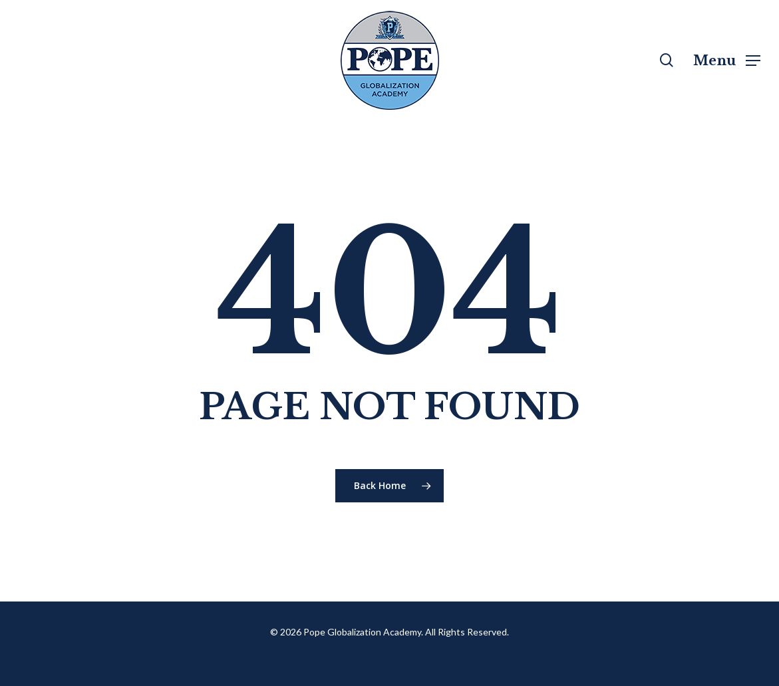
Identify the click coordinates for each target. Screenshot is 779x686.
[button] (726, 60)
